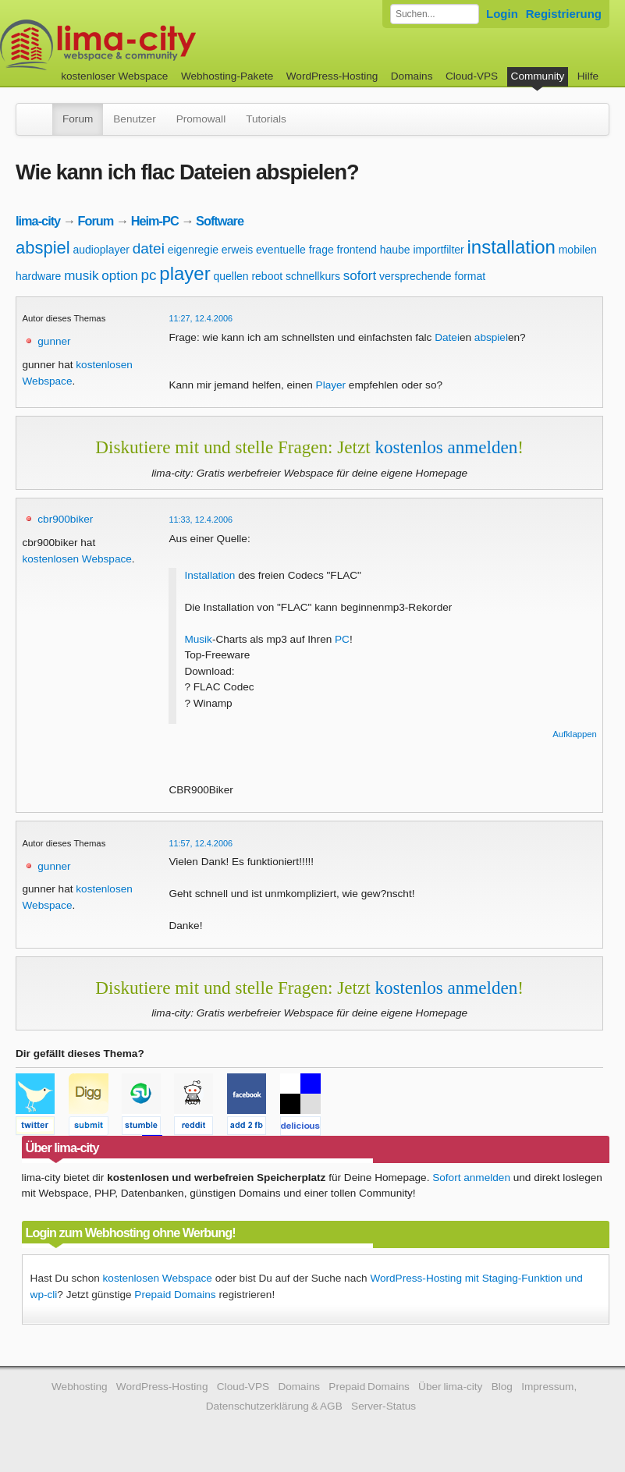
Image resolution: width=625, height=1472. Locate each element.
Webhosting (79, 1386)
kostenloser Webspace (114, 76)
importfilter (438, 249)
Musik (198, 639)
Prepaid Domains (174, 1294)
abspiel (43, 247)
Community (538, 76)
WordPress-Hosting (332, 76)
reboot (266, 276)
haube (395, 249)
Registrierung (564, 13)
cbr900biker (65, 519)
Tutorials (266, 119)
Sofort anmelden (471, 1177)
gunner (53, 341)
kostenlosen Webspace (77, 559)
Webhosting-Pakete (227, 76)
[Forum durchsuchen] (434, 14)
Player (331, 385)
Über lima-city (450, 1386)
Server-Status (383, 1406)
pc (148, 275)
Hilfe (587, 76)
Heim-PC (155, 221)
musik (81, 275)
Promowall (200, 119)
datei (149, 248)
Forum (77, 119)
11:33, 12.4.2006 (201, 519)
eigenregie (193, 249)
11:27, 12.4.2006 (201, 318)
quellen (230, 276)
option (119, 275)
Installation (209, 575)
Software (219, 221)
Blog (502, 1386)
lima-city (38, 221)
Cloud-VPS (472, 76)
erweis (237, 249)
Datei (447, 337)
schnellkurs (313, 276)
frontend (357, 249)
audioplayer (101, 249)
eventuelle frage (295, 249)
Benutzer (134, 119)
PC (342, 639)
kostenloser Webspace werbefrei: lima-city (156, 45)
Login (502, 13)
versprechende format (432, 276)
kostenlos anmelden (446, 447)
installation (511, 246)
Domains (412, 76)
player (184, 273)
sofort (360, 275)
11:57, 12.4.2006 (201, 843)
